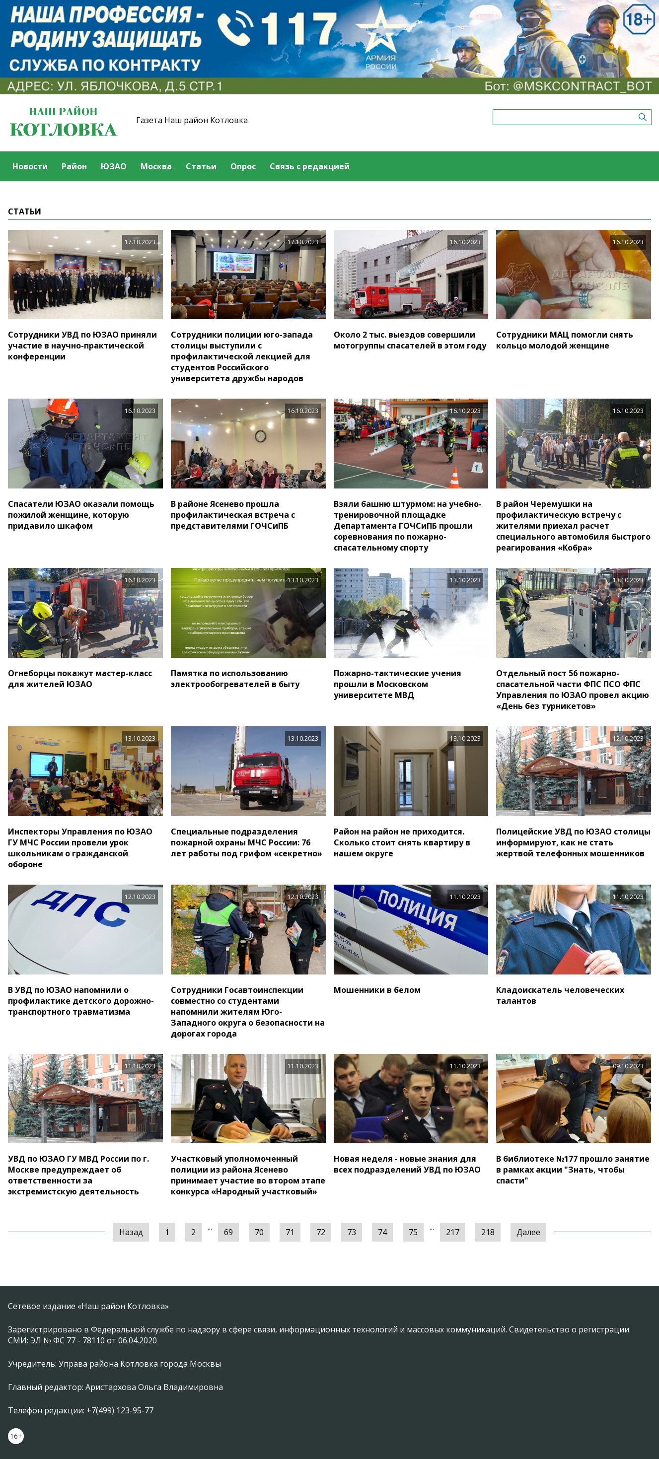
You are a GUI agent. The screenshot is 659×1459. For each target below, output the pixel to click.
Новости (30, 166)
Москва (156, 166)
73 (351, 1232)
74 (382, 1232)
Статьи (201, 166)
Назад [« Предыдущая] (131, 1232)
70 (259, 1232)
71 (290, 1232)
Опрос (243, 166)
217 (452, 1232)
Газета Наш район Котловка (192, 120)
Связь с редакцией (310, 166)
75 (413, 1232)
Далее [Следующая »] (528, 1232)
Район (74, 166)
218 (488, 1232)
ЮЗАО (114, 166)
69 (228, 1232)
